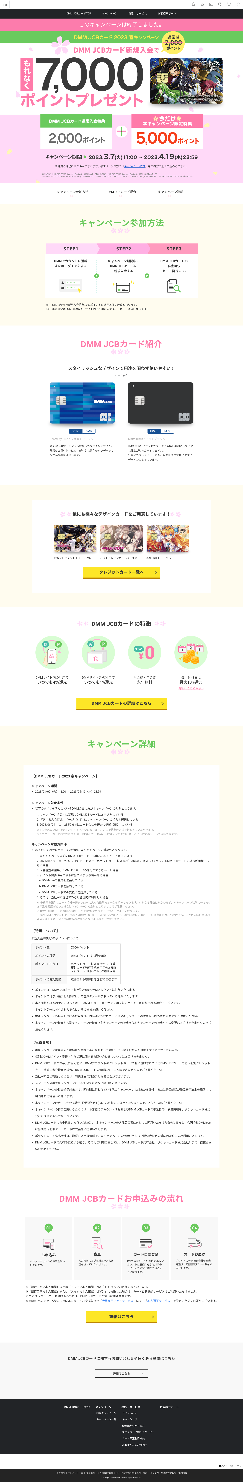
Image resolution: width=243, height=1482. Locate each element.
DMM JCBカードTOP (77, 1407)
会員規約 (90, 1473)
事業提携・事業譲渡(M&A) (163, 1473)
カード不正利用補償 (133, 1438)
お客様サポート (169, 1407)
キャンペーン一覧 (106, 1419)
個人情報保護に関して (108, 1473)
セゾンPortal (129, 1413)
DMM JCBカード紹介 (121, 192)
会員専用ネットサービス (117, 1301)
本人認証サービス (158, 1301)
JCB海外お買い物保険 (134, 1444)
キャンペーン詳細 (134, 166)
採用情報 (183, 1473)
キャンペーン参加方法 (73, 192)
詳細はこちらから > (191, 688)
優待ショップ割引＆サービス (138, 1432)
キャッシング (129, 1419)
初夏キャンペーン (106, 1413)
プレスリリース (75, 1473)
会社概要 (61, 1473)
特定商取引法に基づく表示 (134, 1473)
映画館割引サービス (133, 1425)
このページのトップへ (230, 1466)
